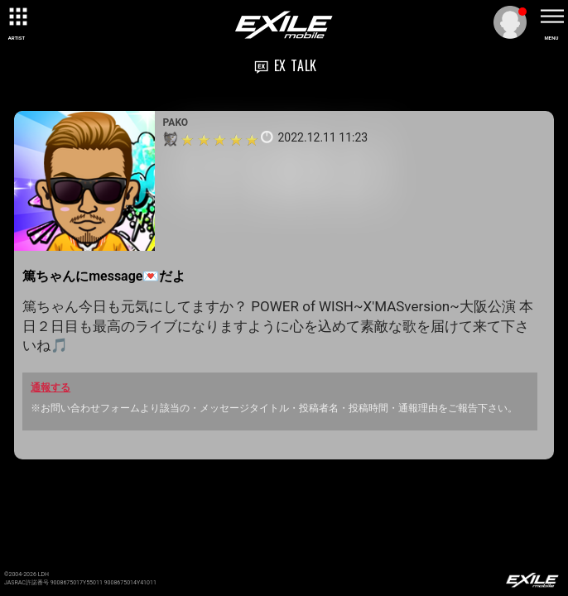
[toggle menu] (551, 16)
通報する (50, 387)
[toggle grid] (16, 16)
